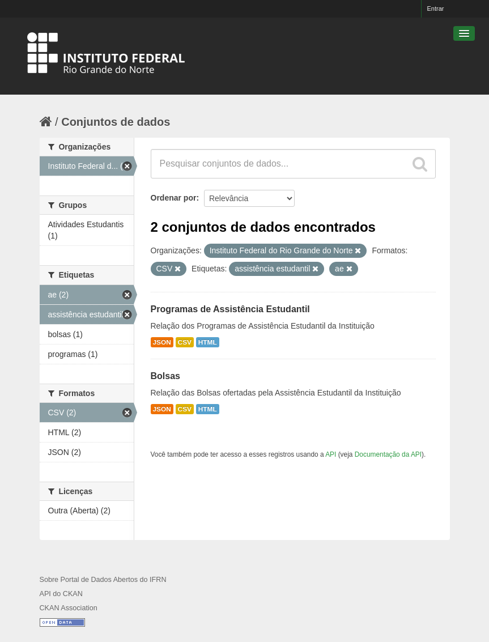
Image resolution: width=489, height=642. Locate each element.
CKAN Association (68, 608)
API (330, 454)
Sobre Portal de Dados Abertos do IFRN (103, 580)
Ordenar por (174, 197)
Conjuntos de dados (115, 122)
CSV (185, 342)
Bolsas (165, 376)
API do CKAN (61, 594)
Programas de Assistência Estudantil (230, 309)
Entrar (435, 8)
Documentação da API (388, 454)
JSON (162, 342)
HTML (207, 342)
